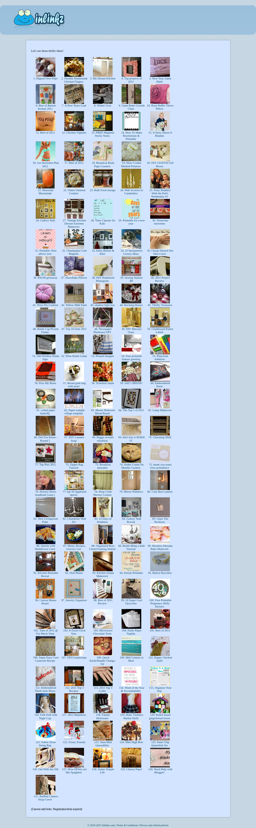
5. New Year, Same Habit (160, 80)
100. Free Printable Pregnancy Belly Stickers (160, 603)
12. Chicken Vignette (74, 132)
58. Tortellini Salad (102, 383)
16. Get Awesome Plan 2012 (45, 164)
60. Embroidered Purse (160, 384)
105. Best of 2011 (160, 630)
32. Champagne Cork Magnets (74, 252)
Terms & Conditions (127, 825)
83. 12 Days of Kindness (103, 520)
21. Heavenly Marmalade (45, 191)
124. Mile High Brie (131, 742)
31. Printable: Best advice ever (45, 252)
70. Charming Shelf (160, 437)
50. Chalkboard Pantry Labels (160, 330)
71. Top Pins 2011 (45, 464)
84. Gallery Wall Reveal (131, 520)
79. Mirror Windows (131, 491)
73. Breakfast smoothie (103, 466)
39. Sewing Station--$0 (131, 279)
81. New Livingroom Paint (45, 520)
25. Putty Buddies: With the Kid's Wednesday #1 (160, 193)
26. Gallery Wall (45, 220)
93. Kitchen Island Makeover (103, 574)
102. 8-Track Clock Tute (74, 632)
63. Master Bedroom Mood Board (102, 411)
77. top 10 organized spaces (74, 493)
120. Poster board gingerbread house (160, 716)
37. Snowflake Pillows (74, 277)
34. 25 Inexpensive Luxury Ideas (131, 252)
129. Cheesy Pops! (131, 769)
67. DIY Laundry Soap (74, 439)
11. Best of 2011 (45, 132)
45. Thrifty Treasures (160, 304)
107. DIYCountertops (74, 657)
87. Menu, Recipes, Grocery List (74, 547)
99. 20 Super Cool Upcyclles (131, 602)
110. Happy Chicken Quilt (160, 659)
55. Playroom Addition (160, 357)
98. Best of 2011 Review (102, 602)
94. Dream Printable (131, 572)
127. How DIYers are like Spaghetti (74, 771)
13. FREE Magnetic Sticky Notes (102, 134)
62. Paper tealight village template (74, 411)
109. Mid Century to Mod (131, 659)
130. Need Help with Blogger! (160, 771)
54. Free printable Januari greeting (131, 357)
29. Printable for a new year (131, 222)
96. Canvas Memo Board (45, 602)
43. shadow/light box (103, 304)
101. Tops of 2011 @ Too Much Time (45, 632)
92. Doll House (74, 572)
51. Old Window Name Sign (45, 357)
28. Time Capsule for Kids (102, 222)
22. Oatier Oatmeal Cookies (74, 191)
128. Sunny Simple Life (102, 771)
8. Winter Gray (102, 105)
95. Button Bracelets (160, 572)
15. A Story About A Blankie (160, 134)
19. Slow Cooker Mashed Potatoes (131, 164)
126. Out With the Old (45, 769)
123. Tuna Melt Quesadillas (102, 743)
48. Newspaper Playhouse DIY (102, 330)
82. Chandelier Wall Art (74, 520)
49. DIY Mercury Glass (131, 330)
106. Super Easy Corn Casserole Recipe (45, 659)
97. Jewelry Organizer (74, 600)
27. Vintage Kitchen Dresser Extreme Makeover (74, 223)
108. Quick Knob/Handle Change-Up (103, 660)
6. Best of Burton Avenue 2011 (45, 107)
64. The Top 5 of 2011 (131, 410)
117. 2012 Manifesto (74, 714)
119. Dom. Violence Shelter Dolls (131, 716)
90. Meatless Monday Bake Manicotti (160, 547)
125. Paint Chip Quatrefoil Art (159, 743)
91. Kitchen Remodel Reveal (45, 574)
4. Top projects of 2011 (131, 80)
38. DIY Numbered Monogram (102, 279)
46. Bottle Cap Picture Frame (45, 330)
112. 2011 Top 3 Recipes (74, 689)
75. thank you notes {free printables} (160, 466)
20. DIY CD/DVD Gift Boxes (160, 164)
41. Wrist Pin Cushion (45, 304)
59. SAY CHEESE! (131, 383)
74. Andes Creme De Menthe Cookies (131, 466)
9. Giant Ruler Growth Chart (131, 107)
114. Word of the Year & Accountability (131, 689)
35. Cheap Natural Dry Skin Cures (160, 252)
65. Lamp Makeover (160, 410)
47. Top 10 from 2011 (74, 328)
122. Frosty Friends (74, 742)
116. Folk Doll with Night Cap (45, 716)
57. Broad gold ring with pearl (74, 384)
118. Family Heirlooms (102, 716)
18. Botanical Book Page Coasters (102, 164)
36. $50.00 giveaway (45, 277)
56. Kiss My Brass (45, 383)
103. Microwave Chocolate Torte (103, 632)
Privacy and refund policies (154, 825)
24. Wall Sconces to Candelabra (131, 191)
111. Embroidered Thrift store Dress (45, 689)
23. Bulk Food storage (102, 190)
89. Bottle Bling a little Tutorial (131, 547)
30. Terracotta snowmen (159, 222)
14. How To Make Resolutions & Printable (131, 135)
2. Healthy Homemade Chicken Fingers (74, 80)
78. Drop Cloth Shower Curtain (102, 493)
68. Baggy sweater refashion (103, 439)
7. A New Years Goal (74, 105)
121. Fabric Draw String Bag (45, 743)
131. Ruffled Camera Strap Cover (45, 798)
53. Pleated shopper (103, 355)
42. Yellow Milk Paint (74, 304)
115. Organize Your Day (159, 689)
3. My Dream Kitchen (102, 78)
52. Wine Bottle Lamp (73, 355)
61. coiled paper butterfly (45, 411)
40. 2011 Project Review (160, 279)
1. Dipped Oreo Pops (45, 78)
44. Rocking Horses (131, 304)
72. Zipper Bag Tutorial (74, 466)
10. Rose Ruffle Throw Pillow (160, 107)
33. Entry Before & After (102, 252)
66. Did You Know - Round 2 (45, 439)
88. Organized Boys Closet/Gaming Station (102, 547)
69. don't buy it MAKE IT (131, 439)
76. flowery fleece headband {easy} (45, 493)
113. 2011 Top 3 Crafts (102, 689)
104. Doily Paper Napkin (131, 632)
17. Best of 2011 (74, 162)
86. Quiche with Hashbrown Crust (45, 547)
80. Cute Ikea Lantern (160, 491)
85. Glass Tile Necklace (159, 520)
